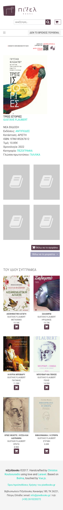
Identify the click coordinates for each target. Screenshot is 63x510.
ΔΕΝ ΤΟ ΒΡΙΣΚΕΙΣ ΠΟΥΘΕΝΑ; (44, 32)
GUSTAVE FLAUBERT (15, 119)
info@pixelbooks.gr (40, 495)
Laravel (42, 474)
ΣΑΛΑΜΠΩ (46, 314)
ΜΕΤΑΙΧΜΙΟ (16, 320)
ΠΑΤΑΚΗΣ (16, 380)
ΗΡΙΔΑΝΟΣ (46, 320)
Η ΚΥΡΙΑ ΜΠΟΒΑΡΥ (16, 374)
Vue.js (42, 478)
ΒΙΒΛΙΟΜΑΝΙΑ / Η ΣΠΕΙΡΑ (46, 435)
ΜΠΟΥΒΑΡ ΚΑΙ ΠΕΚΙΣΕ (47, 374)
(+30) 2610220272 (31, 499)
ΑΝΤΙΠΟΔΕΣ (22, 131)
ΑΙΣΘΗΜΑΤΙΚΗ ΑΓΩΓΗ (16, 314)
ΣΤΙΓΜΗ (46, 441)
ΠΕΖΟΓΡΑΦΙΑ (24, 150)
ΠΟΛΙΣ (46, 380)
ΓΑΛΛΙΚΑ (35, 154)
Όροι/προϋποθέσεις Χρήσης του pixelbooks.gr (31, 485)
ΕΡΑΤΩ (16, 444)
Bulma (20, 478)
